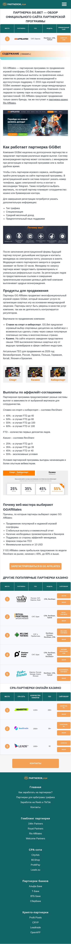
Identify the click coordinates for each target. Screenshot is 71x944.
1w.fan (64, 595)
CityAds (35, 855)
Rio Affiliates (35, 833)
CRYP (35, 922)
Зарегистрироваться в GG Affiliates (35, 566)
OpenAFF (35, 932)
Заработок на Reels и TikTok (35, 802)
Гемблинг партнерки (35, 818)
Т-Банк (35, 891)
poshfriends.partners (64, 670)
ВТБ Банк (35, 896)
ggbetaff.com (63, 38)
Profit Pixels (35, 917)
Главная (35, 787)
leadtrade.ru (64, 725)
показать (25, 54)
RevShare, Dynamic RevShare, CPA (49, 635)
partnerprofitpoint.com (63, 651)
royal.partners (63, 613)
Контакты (35, 763)
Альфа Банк (35, 886)
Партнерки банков (35, 881)
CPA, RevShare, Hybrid (50, 616)
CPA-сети (35, 849)
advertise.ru (64, 707)
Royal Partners (35, 828)
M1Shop (35, 860)
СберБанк (35, 901)
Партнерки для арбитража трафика (35, 797)
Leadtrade (35, 927)
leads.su (64, 743)
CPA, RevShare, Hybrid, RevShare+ (50, 654)
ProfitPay (35, 865)
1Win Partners (35, 823)
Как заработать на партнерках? (35, 792)
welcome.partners (63, 632)
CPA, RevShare (49, 599)
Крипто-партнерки (36, 912)
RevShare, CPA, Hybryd (50, 38)
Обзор (64, 602)
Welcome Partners (35, 838)
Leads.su (35, 870)
